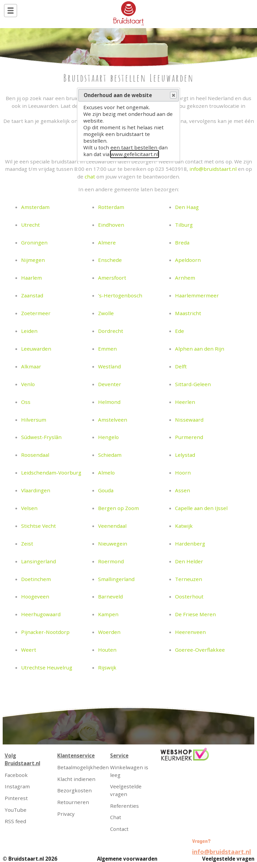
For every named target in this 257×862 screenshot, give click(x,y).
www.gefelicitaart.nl (134, 154)
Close (173, 95)
